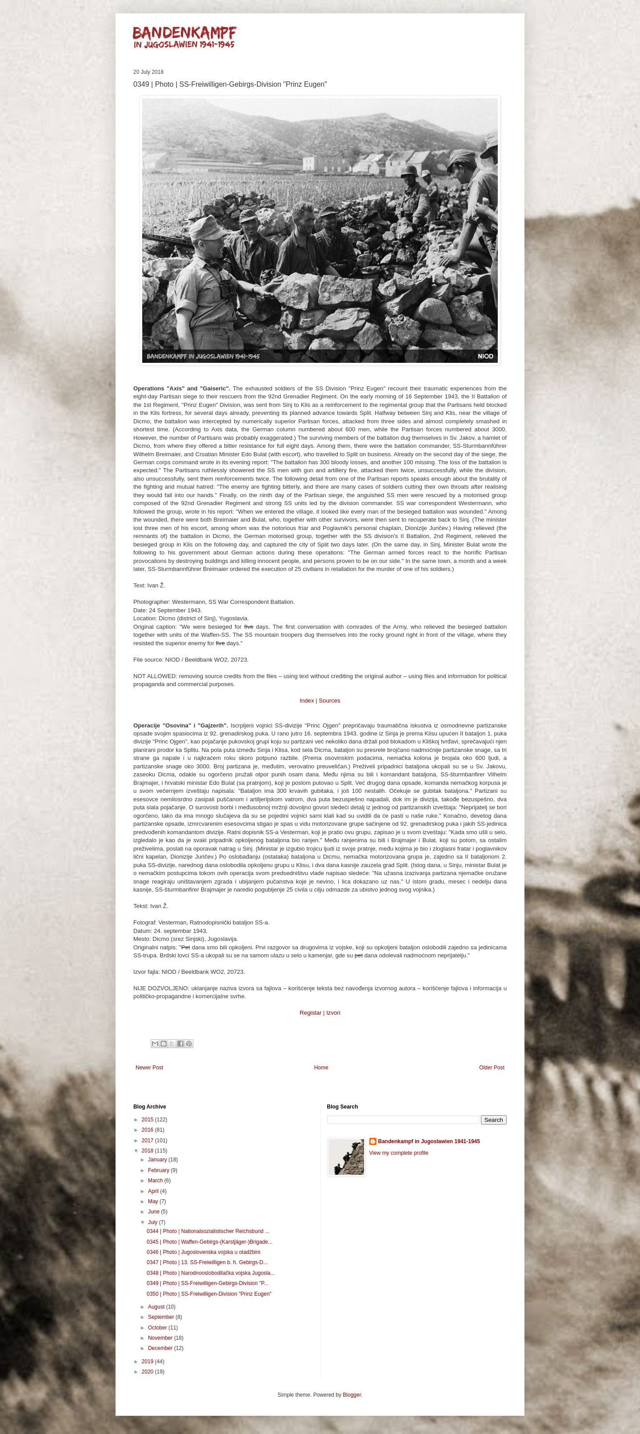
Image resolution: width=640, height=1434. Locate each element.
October (158, 1328)
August (157, 1307)
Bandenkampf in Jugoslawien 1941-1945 (429, 1141)
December (161, 1348)
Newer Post (149, 1067)
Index (307, 700)
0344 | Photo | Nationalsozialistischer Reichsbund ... (208, 1231)
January (158, 1160)
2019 (148, 1361)
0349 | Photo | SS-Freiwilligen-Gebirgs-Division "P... (207, 1283)
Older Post (491, 1067)
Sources (329, 700)
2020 (148, 1372)
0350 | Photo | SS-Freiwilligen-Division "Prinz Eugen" (209, 1294)
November (161, 1338)
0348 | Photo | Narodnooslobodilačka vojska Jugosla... (211, 1273)
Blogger (352, 1395)
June (154, 1212)
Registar (310, 1012)
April (154, 1191)
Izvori (333, 1012)
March (156, 1180)
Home (321, 1067)
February (159, 1170)
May (154, 1201)
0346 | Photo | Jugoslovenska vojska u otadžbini (203, 1252)
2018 (148, 1151)
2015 (148, 1120)
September (162, 1317)
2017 (148, 1140)
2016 (148, 1130)
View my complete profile (398, 1153)
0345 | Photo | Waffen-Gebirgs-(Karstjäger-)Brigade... (209, 1242)
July (153, 1222)
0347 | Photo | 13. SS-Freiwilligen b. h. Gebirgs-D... (207, 1262)
